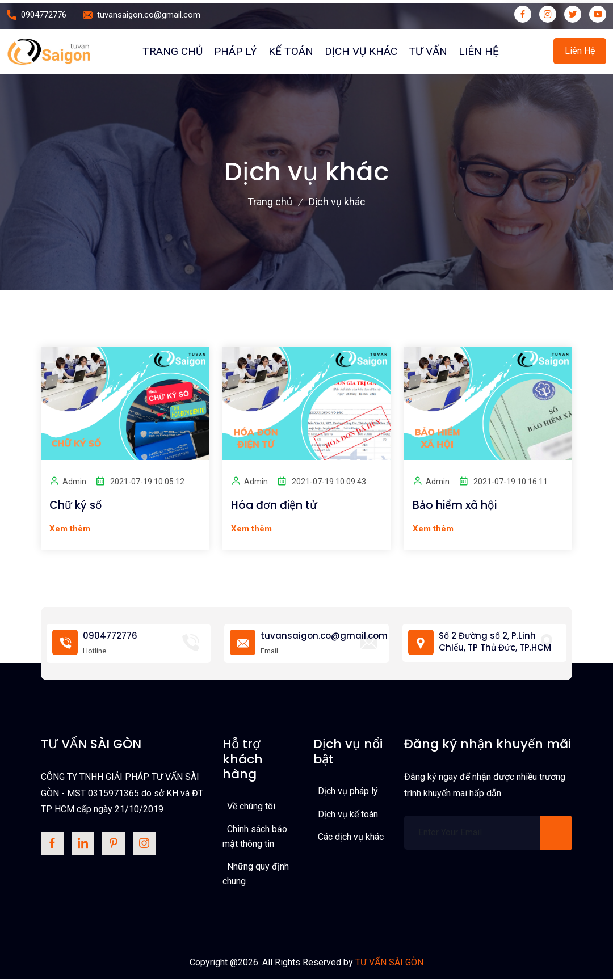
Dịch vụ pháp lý (348, 791)
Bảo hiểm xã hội (455, 505)
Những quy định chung (255, 874)
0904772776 (43, 15)
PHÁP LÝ (235, 51)
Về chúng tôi (251, 806)
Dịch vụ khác (361, 51)
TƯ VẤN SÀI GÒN (389, 962)
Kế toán (290, 51)
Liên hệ (479, 51)
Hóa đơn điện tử (274, 505)
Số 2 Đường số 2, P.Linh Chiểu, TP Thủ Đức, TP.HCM (495, 641)
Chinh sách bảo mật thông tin (254, 836)
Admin (67, 481)
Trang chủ (172, 51)
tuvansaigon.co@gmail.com (148, 15)
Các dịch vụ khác (351, 837)
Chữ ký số (75, 505)
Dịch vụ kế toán (348, 814)
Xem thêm (69, 529)
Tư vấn (428, 51)
